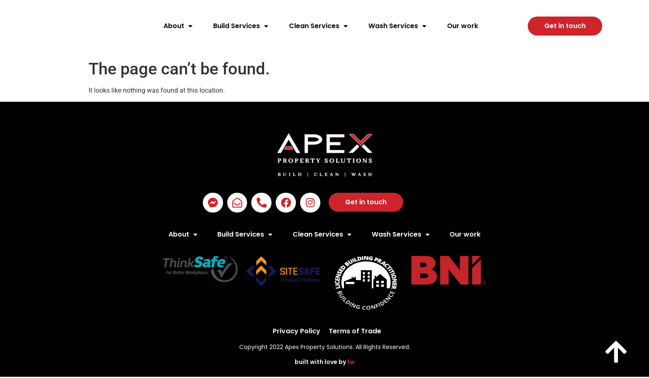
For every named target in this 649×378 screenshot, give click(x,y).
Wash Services (397, 26)
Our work (462, 26)
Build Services (240, 26)
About (177, 26)
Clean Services (318, 26)
